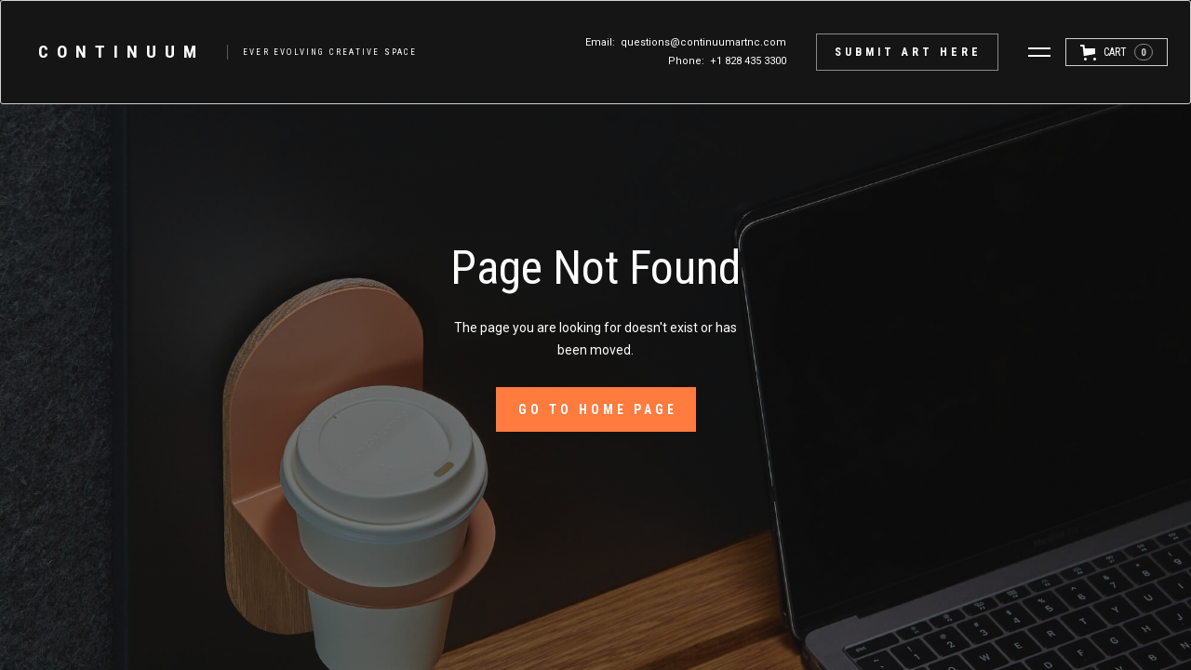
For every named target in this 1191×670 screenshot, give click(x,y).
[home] (218, 52)
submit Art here (908, 52)
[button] (1039, 52)
